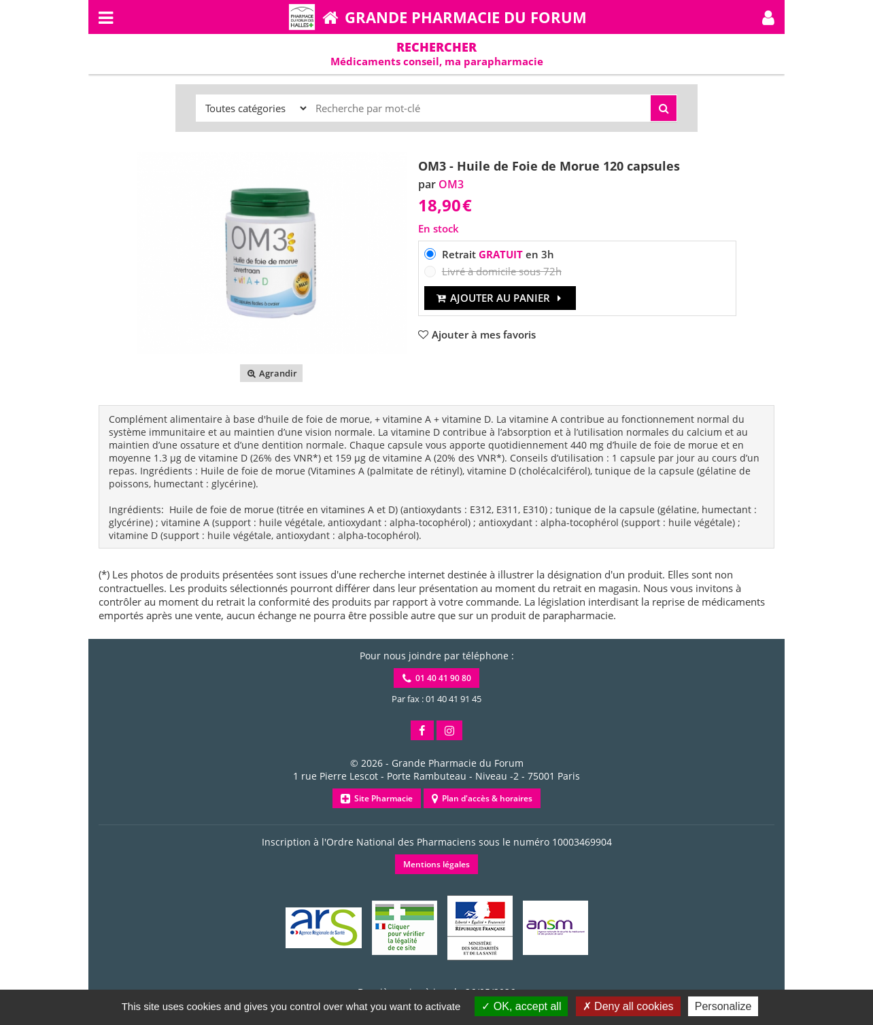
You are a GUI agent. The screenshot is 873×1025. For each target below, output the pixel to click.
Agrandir (270, 373)
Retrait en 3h (498, 254)
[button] (768, 17)
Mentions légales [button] (436, 864)
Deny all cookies (628, 1006)
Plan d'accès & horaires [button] (482, 798)
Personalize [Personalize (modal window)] (723, 1006)
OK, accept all (521, 1006)
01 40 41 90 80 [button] (437, 678)
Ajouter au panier (500, 298)
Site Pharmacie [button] (377, 798)
